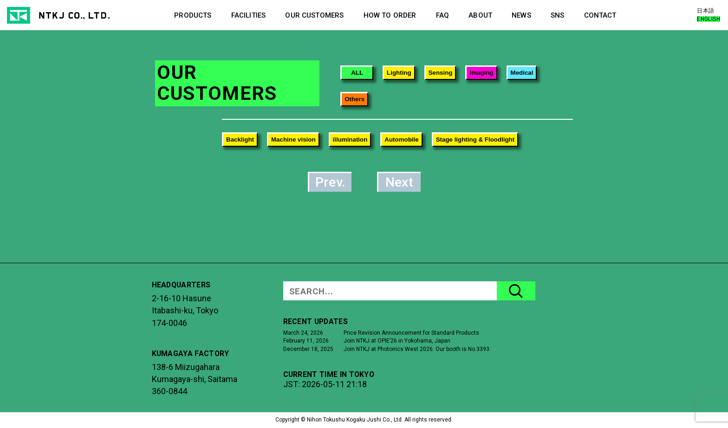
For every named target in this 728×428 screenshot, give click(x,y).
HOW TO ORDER (390, 15)
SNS (557, 15)
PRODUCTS (192, 15)
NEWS (521, 15)
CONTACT (600, 15)
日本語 (705, 10)
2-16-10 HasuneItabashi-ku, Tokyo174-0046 (185, 310)
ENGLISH (708, 19)
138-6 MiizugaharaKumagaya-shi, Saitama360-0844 (194, 379)
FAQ (442, 15)
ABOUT (480, 15)
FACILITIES (248, 15)
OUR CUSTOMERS (314, 15)
